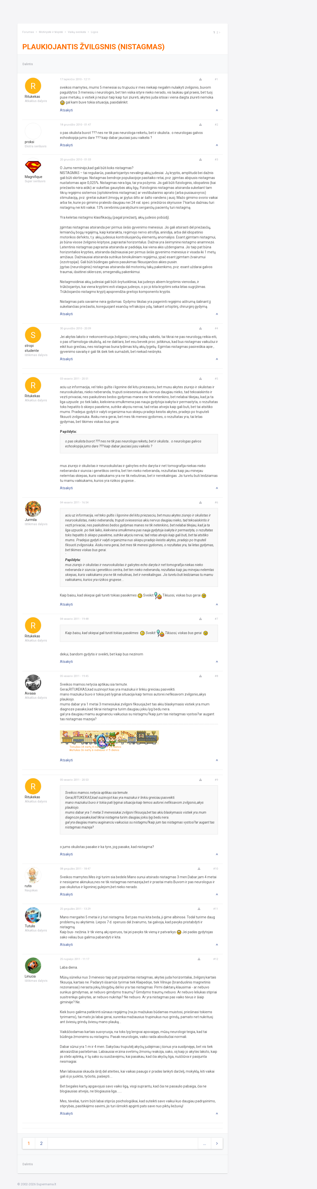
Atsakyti (66, 110)
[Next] (219, 32)
